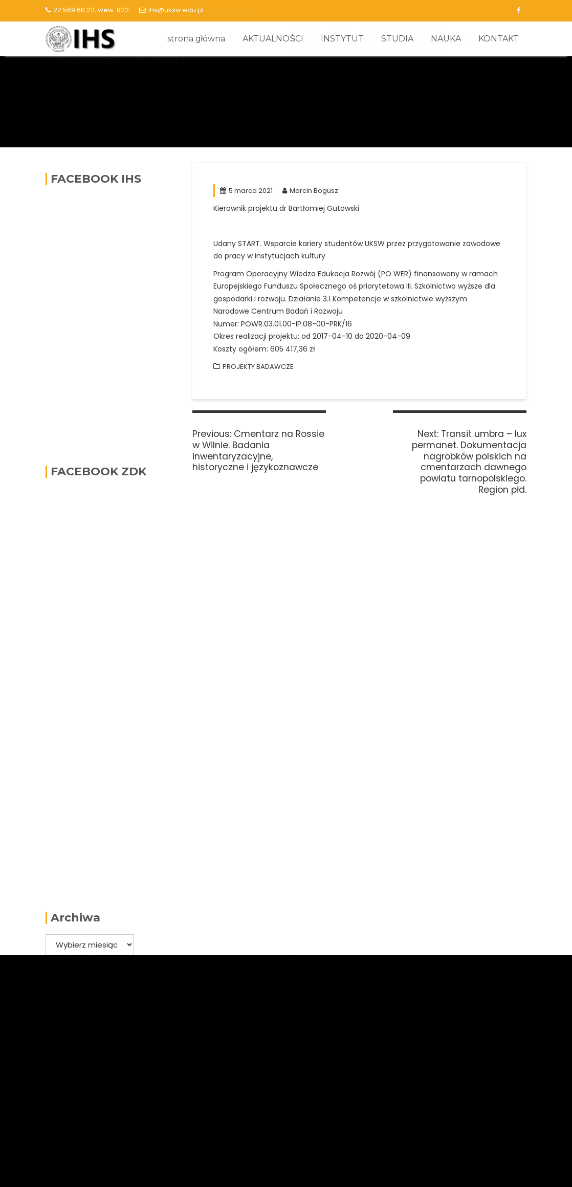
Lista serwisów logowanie (426, 973)
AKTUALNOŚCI (273, 38)
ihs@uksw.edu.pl (171, 10)
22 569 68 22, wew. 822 (87, 10)
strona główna (196, 38)
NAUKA (446, 38)
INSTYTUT (342, 38)
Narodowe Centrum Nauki (260, 959)
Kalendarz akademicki (420, 992)
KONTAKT (498, 38)
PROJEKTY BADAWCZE (258, 366)
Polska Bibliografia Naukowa (263, 1029)
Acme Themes (476, 1166)
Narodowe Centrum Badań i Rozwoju (280, 1010)
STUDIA (397, 38)
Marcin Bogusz (310, 190)
